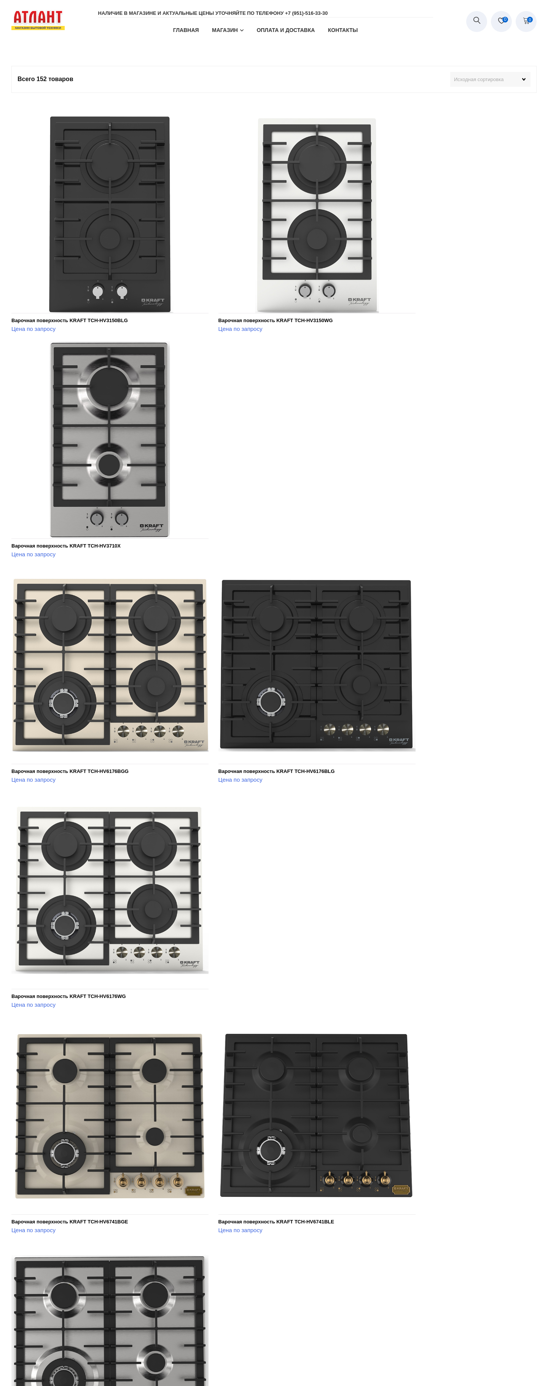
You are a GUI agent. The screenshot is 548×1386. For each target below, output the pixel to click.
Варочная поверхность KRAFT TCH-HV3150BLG (69, 291)
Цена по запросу (33, 300)
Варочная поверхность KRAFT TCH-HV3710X (423, 291)
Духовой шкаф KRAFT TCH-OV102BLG (236, 880)
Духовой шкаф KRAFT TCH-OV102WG (414, 880)
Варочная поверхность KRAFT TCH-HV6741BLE (248, 684)
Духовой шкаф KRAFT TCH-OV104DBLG (416, 1076)
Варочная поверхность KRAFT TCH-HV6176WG (425, 487)
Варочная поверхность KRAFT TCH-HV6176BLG (248, 487)
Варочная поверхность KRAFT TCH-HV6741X (423, 684)
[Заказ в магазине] (490, 79)
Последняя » (334, 1303)
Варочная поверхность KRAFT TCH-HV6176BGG (70, 487)
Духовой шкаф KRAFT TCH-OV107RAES (238, 1272)
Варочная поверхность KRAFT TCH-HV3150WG (247, 291)
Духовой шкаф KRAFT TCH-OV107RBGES (418, 1272)
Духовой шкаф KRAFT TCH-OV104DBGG (239, 1076)
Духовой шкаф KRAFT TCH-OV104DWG (59, 1272)
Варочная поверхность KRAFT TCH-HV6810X (66, 880)
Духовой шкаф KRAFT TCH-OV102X (54, 1076)
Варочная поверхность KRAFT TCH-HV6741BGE (69, 684)
